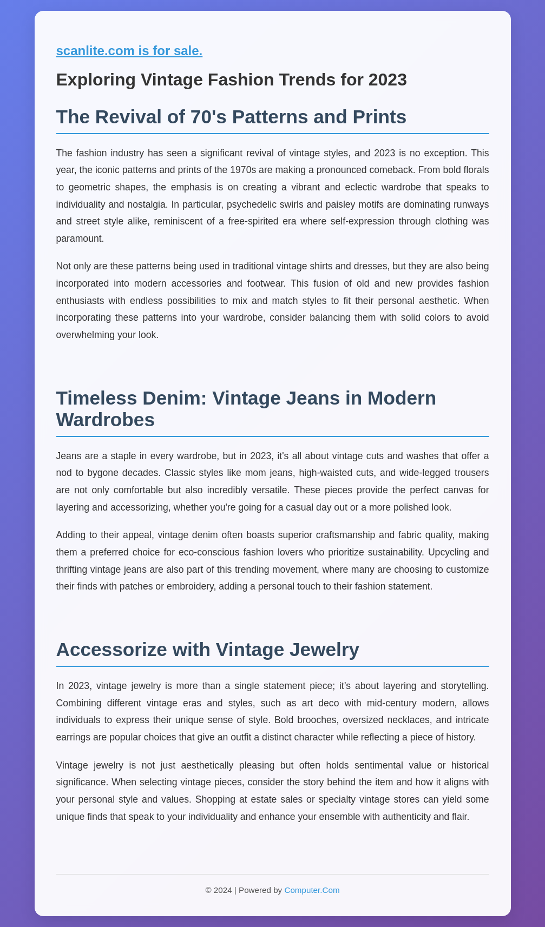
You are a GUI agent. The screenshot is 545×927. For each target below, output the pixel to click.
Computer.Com (311, 890)
